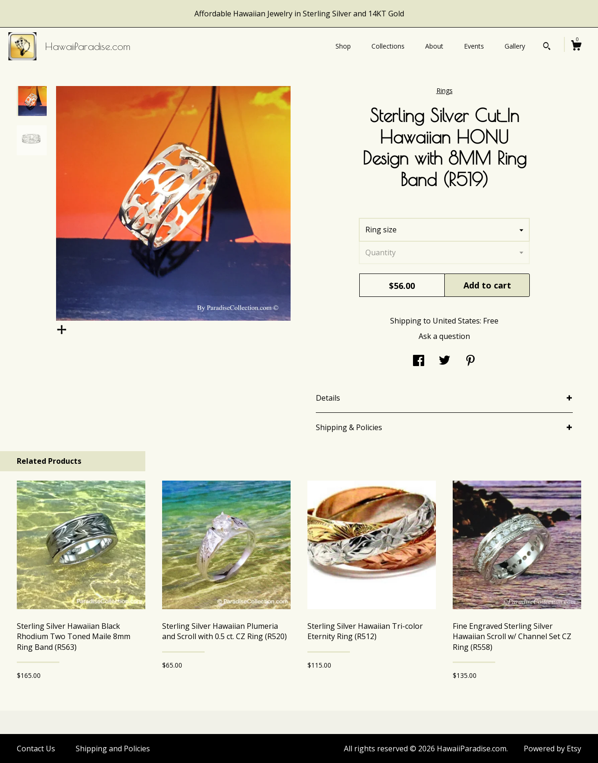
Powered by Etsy (552, 748)
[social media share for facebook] (418, 361)
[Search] (546, 47)
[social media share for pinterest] (470, 361)
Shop (343, 46)
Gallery (515, 46)
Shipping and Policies (113, 748)
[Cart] (576, 46)
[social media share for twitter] (444, 361)
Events (474, 46)
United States (456, 321)
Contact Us (36, 748)
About (434, 46)
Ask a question (444, 336)
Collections (388, 46)
